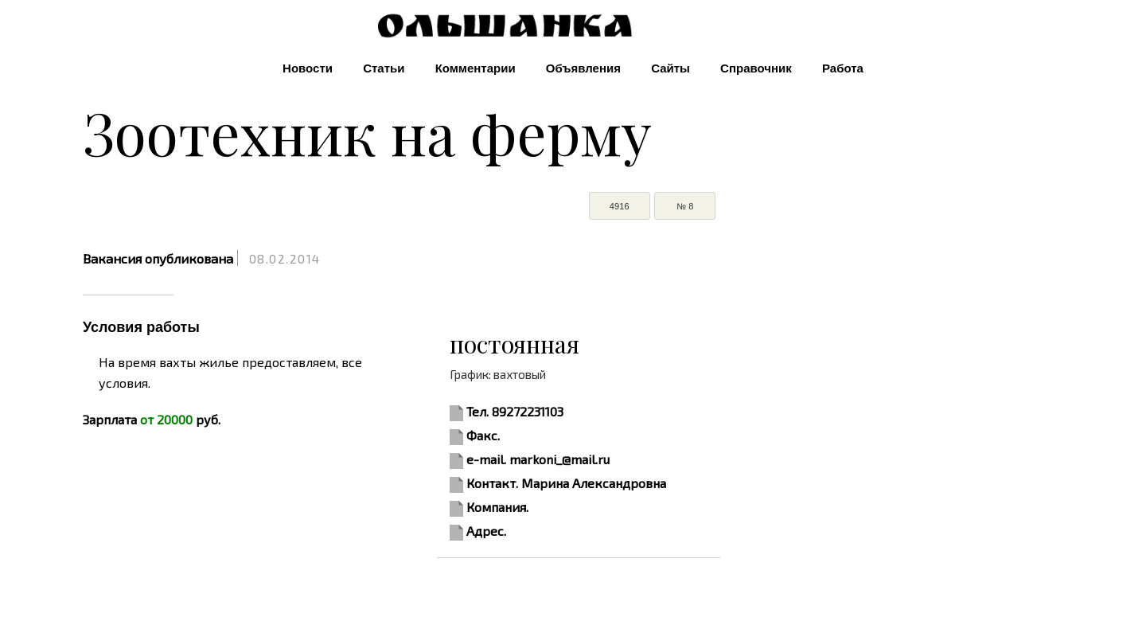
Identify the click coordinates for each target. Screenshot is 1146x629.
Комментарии (475, 68)
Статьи (383, 68)
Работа (842, 68)
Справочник (756, 68)
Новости (308, 68)
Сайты (670, 68)
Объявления (583, 68)
